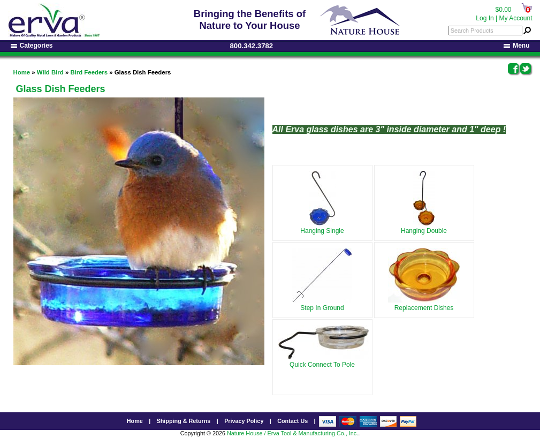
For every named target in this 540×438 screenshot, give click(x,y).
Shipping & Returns (184, 422)
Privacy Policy (243, 422)
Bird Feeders (89, 72)
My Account (515, 18)
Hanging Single (322, 228)
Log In (484, 18)
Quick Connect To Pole (323, 362)
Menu (516, 45)
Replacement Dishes (424, 305)
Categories (32, 45)
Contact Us (292, 422)
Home (22, 72)
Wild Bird (50, 72)
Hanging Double (424, 228)
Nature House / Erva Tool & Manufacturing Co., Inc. (292, 435)
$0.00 (503, 9)
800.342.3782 (251, 46)
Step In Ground (322, 305)
